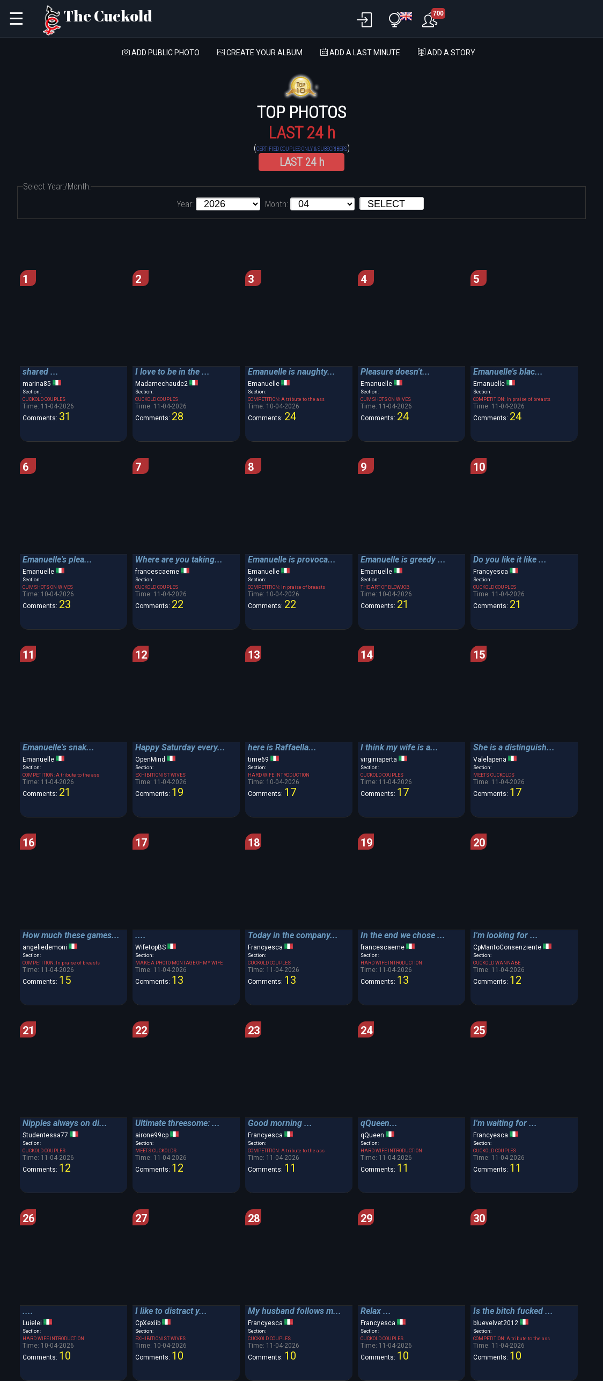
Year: (185, 204)
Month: (276, 204)
